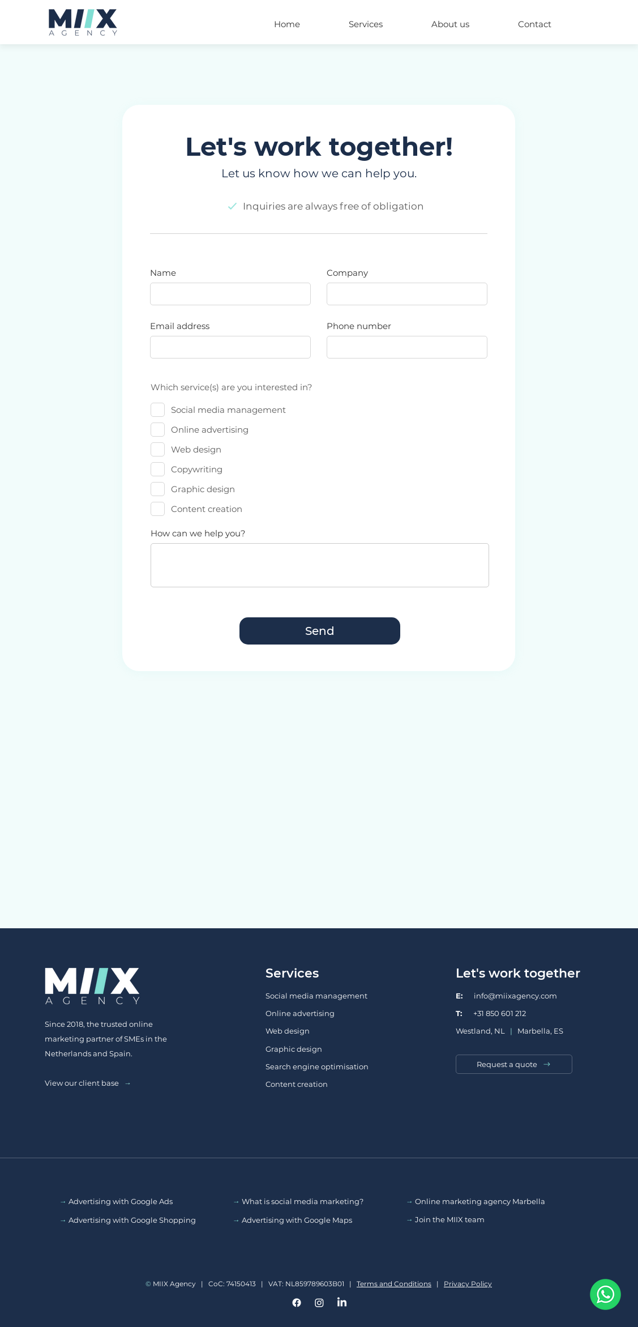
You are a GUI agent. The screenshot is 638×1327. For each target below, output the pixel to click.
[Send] (319, 631)
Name (163, 272)
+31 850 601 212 (491, 1013)
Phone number (359, 326)
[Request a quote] (514, 1064)
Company (347, 272)
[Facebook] (296, 1302)
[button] (365, 19)
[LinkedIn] (342, 1302)
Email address (179, 326)
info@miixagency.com (506, 995)
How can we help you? (198, 533)
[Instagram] (319, 1302)
